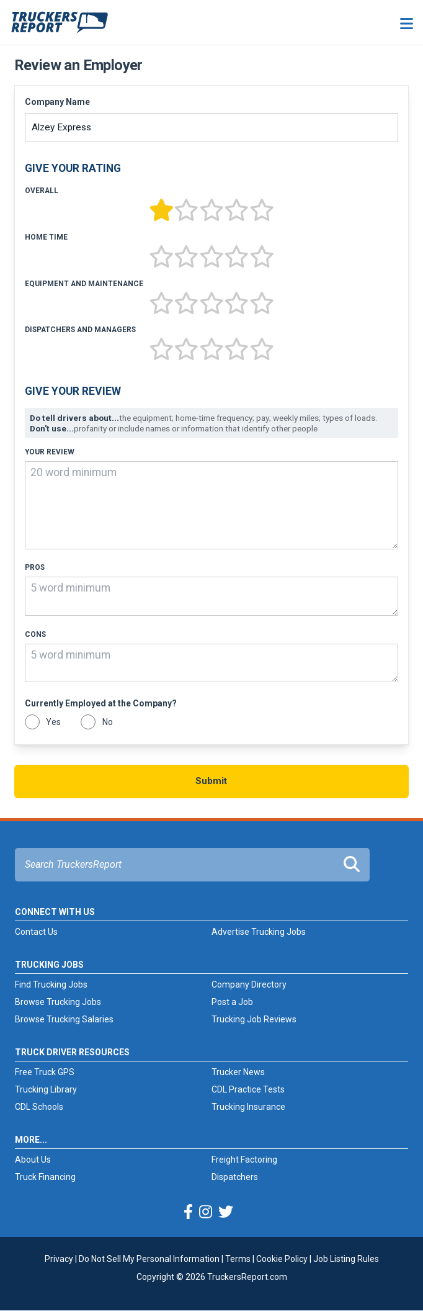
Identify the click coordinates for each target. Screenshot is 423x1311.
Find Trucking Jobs (51, 984)
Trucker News (238, 1072)
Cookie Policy (282, 1259)
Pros (35, 568)
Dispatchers (235, 1177)
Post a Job (232, 1002)
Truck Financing (45, 1177)
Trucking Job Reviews (254, 1019)
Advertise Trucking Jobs (259, 932)
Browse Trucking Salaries (64, 1019)
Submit (211, 780)
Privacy (59, 1259)
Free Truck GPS (44, 1072)
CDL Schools (39, 1107)
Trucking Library (46, 1089)
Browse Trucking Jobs (58, 1002)
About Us (33, 1160)
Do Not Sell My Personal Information (149, 1259)
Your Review (49, 452)
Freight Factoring (244, 1160)
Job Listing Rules (346, 1259)
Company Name (57, 102)
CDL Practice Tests (248, 1089)
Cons (35, 635)
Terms (238, 1259)
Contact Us (36, 932)
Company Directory (249, 984)
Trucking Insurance (248, 1107)
